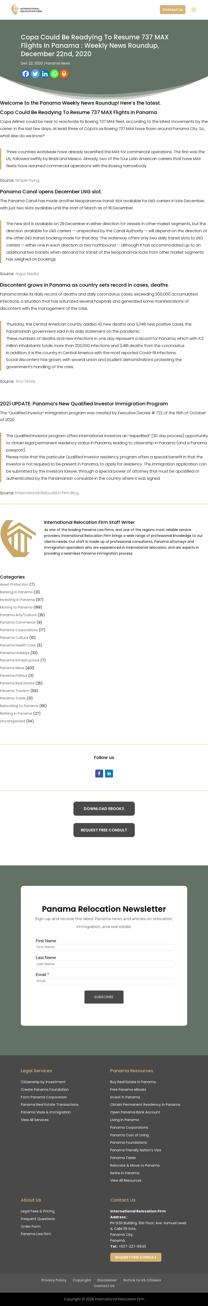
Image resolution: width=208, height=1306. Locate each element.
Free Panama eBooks (128, 1089)
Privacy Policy (54, 1280)
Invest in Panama (125, 1097)
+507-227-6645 (132, 1246)
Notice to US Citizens (142, 1280)
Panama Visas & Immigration (46, 1112)
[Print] (64, 73)
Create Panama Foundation (45, 1089)
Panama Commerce (18, 622)
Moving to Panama (16, 607)
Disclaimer (107, 1280)
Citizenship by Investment (43, 1081)
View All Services (35, 1119)
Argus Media (27, 274)
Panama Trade (13, 698)
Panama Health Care (18, 645)
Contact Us (172, 9)
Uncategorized (12, 721)
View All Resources (125, 1180)
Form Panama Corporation (44, 1097)
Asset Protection (14, 584)
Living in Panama (124, 1119)
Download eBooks (104, 808)
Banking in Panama (16, 592)
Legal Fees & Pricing (38, 1211)
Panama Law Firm (36, 1233)
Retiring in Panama (16, 713)
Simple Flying (27, 180)
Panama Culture (14, 637)
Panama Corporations (19, 630)
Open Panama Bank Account (135, 1112)
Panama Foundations (128, 1142)
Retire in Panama (124, 1173)
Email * (39, 975)
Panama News (58, 63)
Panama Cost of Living (129, 1135)
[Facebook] (25, 73)
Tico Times (25, 381)
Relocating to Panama (19, 705)
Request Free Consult (104, 830)
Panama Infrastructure (19, 660)
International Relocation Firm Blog (47, 493)
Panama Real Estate (17, 683)
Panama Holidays (14, 652)
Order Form (31, 1226)
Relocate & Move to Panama (135, 1165)
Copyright (82, 1280)
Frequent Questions (38, 1218)
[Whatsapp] (54, 73)
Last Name (43, 957)
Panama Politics (13, 675)
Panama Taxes (123, 1157)
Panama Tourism (14, 690)
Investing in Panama (17, 599)
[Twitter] (35, 73)
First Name (43, 940)
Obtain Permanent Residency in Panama (145, 1104)
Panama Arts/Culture (18, 614)
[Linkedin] (45, 73)
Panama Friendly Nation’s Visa (135, 1150)
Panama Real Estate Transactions (50, 1104)
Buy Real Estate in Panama (133, 1081)
